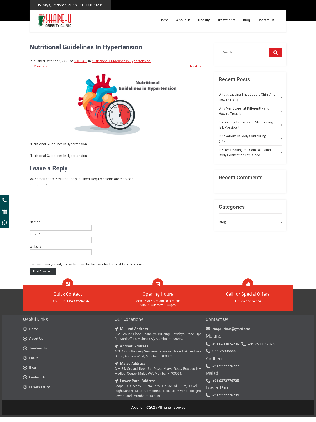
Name (35, 227)
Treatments (226, 20)
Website (36, 252)
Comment (38, 185)
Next (196, 66)
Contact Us (265, 20)
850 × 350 (80, 61)
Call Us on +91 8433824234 (68, 306)
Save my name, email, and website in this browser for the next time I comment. (88, 269)
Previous (38, 66)
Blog (246, 20)
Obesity (204, 20)
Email (35, 239)
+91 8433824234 (248, 306)
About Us (183, 20)
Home (164, 20)
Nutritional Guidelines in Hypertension (121, 61)
